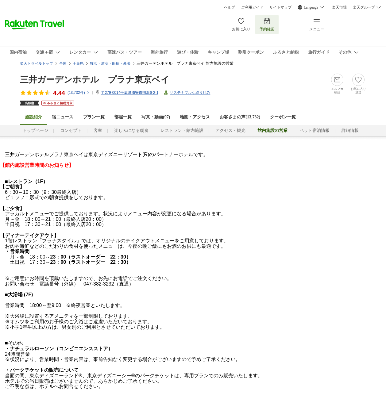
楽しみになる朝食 (131, 130)
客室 (98, 130)
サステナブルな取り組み (190, 92)
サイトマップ (280, 7)
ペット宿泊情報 (314, 130)
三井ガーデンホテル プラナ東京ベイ (94, 79)
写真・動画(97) (155, 117)
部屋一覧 (123, 117)
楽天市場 (339, 7)
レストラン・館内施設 (181, 130)
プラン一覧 (94, 117)
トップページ (35, 130)
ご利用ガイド (252, 7)
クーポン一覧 (283, 117)
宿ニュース (62, 117)
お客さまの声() (240, 117)
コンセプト (71, 130)
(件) (79, 92)
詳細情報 (350, 130)
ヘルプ (229, 7)
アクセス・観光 (230, 130)
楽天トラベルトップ (36, 63)
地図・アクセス (195, 117)
